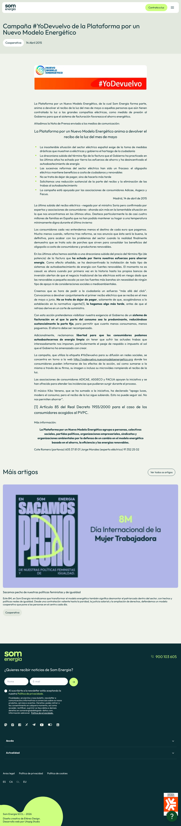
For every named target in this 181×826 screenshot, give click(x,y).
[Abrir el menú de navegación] (172, 7)
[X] (26, 724)
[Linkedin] (57, 724)
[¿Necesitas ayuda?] (171, 816)
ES (4, 781)
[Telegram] (34, 724)
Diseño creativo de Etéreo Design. (21, 818)
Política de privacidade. (42, 713)
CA (11, 781)
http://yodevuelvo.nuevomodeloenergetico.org (103, 359)
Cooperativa (13, 43)
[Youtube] (42, 724)
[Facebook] (19, 724)
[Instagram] (12, 724)
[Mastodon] (5, 724)
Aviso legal (9, 773)
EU (24, 781)
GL (18, 781)
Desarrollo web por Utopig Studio (21, 821)
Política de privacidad (31, 773)
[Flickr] (50, 724)
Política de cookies (57, 773)
